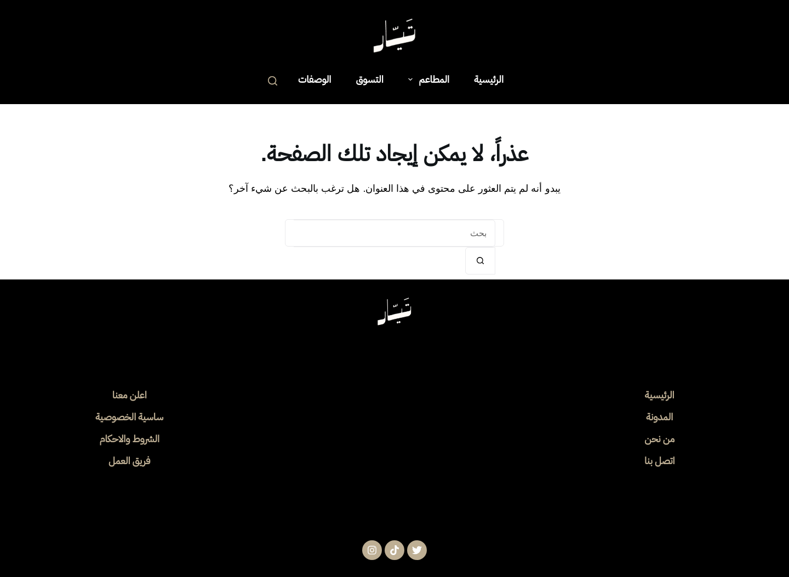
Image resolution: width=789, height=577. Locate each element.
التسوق (369, 79)
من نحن (659, 438)
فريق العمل (129, 460)
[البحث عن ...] (394, 233)
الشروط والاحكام (129, 438)
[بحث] (272, 80)
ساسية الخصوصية (129, 416)
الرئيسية (489, 79)
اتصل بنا (659, 460)
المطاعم (426, 79)
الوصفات (314, 79)
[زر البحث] (480, 261)
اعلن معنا (129, 394)
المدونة (659, 416)
